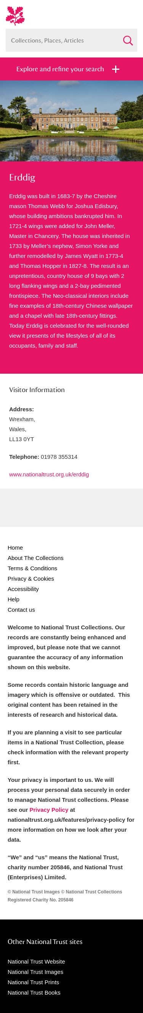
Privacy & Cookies (31, 578)
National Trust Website (36, 961)
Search (127, 37)
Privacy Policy (49, 809)
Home (15, 547)
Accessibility (23, 589)
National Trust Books (34, 992)
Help (13, 599)
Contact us (21, 609)
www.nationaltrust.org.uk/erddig (49, 474)
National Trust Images (35, 972)
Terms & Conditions (32, 568)
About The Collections (35, 558)
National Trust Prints (33, 982)
